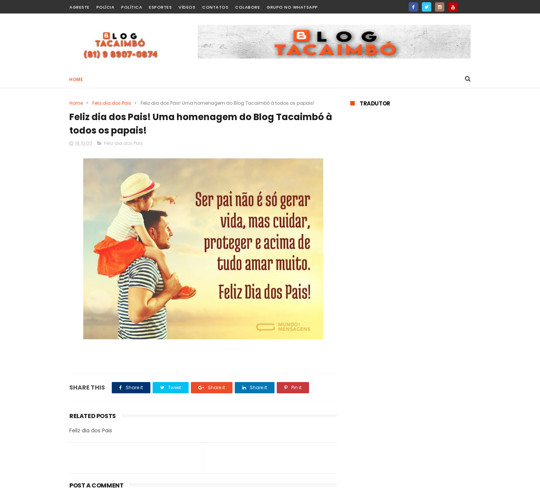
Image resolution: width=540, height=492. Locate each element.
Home (76, 79)
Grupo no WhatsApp (292, 7)
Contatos (215, 7)
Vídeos (186, 7)
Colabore (247, 7)
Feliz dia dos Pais (111, 103)
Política (131, 7)
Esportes (160, 7)
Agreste (79, 7)
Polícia (105, 7)
